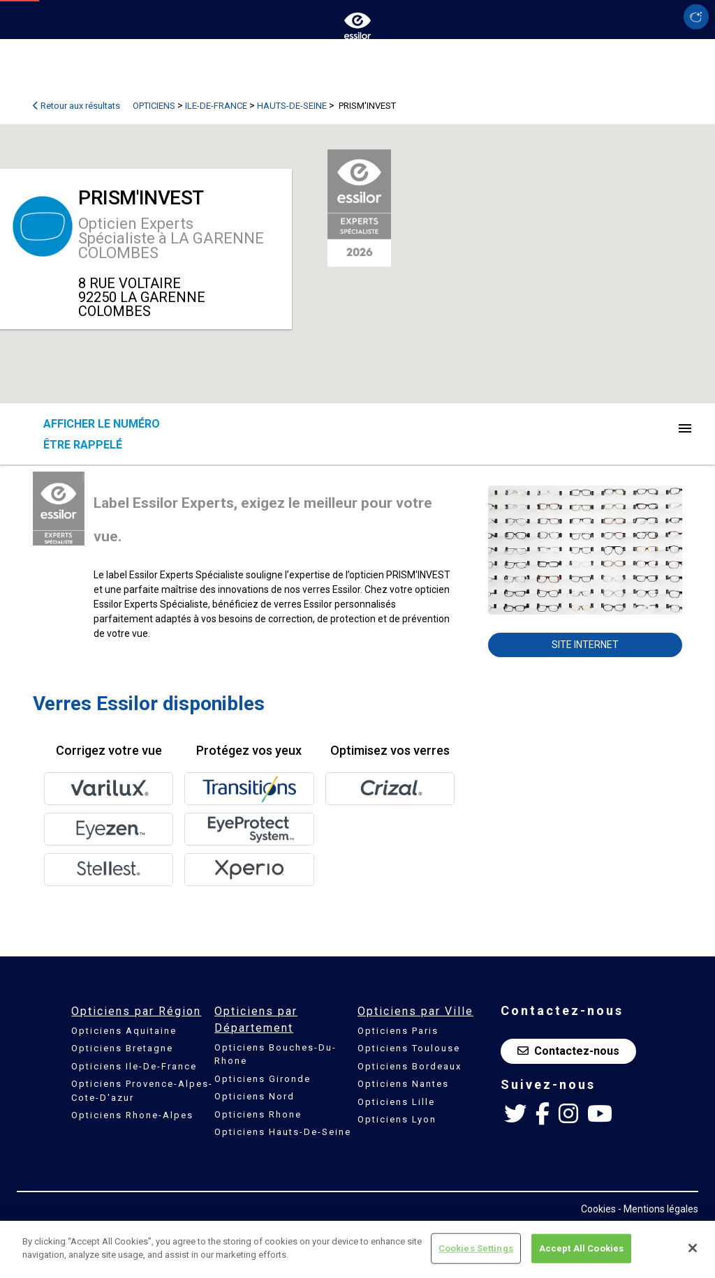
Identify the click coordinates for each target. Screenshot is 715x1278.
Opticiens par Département (255, 1020)
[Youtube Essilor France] (600, 1114)
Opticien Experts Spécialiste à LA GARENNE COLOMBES (171, 238)
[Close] (692, 1248)
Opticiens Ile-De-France (134, 1066)
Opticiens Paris (398, 1030)
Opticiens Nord (254, 1096)
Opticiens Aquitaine (124, 1030)
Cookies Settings (475, 1248)
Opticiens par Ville (415, 1011)
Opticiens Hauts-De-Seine (282, 1132)
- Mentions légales (658, 1209)
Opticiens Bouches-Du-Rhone (275, 1054)
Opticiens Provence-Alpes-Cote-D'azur (142, 1090)
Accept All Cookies (581, 1248)
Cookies (598, 1209)
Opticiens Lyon (397, 1119)
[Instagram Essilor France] (568, 1114)
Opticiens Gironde (262, 1079)
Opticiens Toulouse (409, 1048)
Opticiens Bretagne (122, 1048)
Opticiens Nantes (403, 1083)
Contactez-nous (568, 1051)
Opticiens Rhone (258, 1114)
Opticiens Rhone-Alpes (132, 1115)
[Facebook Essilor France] (542, 1114)
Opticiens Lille (396, 1102)
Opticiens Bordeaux (410, 1066)
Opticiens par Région (136, 1011)
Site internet (585, 644)
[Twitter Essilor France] (515, 1114)
